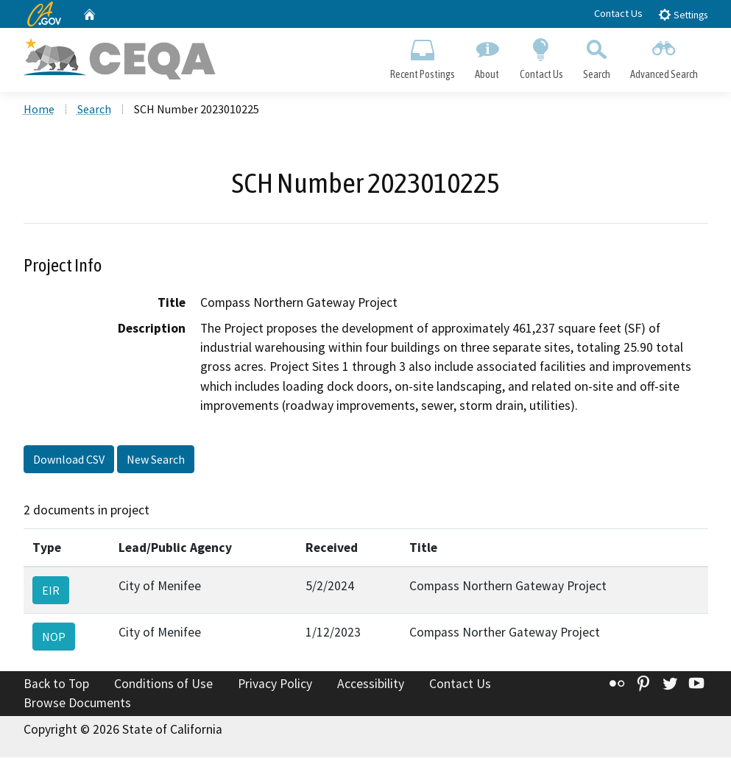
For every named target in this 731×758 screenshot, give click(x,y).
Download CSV (69, 460)
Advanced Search (663, 56)
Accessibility (370, 684)
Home (39, 109)
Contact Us (618, 13)
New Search (156, 460)
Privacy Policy (275, 684)
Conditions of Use (163, 684)
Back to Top (56, 684)
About (487, 56)
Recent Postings (423, 56)
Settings (682, 14)
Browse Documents (77, 703)
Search (596, 56)
